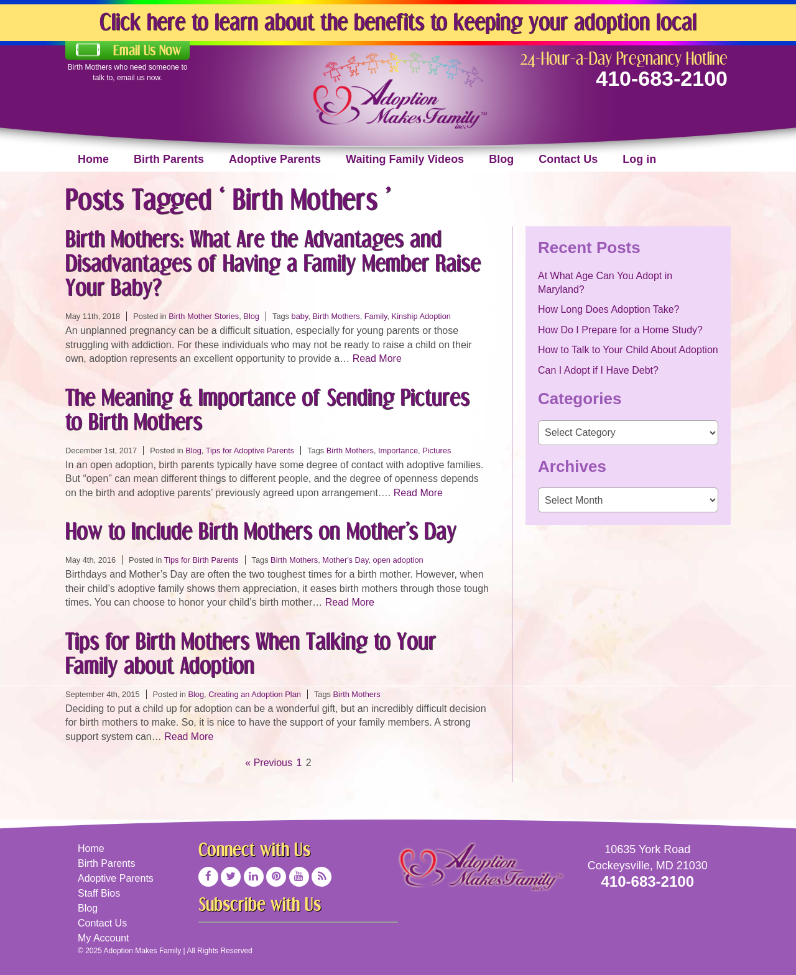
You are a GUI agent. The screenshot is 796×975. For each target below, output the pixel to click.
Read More (377, 358)
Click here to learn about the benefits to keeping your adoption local (398, 21)
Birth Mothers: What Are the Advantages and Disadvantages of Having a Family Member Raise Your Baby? (273, 262)
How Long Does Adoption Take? (608, 309)
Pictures (436, 450)
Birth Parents (169, 159)
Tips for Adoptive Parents (250, 450)
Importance (398, 450)
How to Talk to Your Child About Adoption (628, 349)
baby (300, 316)
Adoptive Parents (275, 159)
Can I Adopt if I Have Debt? (598, 370)
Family (375, 316)
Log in (639, 159)
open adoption (398, 560)
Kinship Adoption (421, 316)
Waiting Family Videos (405, 159)
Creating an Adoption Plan (254, 694)
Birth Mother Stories (204, 316)
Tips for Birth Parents (201, 560)
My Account (103, 938)
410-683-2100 (662, 78)
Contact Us (568, 159)
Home (93, 159)
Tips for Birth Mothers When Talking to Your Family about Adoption (250, 653)
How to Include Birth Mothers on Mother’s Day (260, 531)
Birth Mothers (336, 316)
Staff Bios (99, 893)
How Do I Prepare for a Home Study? (620, 330)
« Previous (268, 762)
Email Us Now (147, 50)
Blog (501, 159)
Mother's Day (345, 560)
